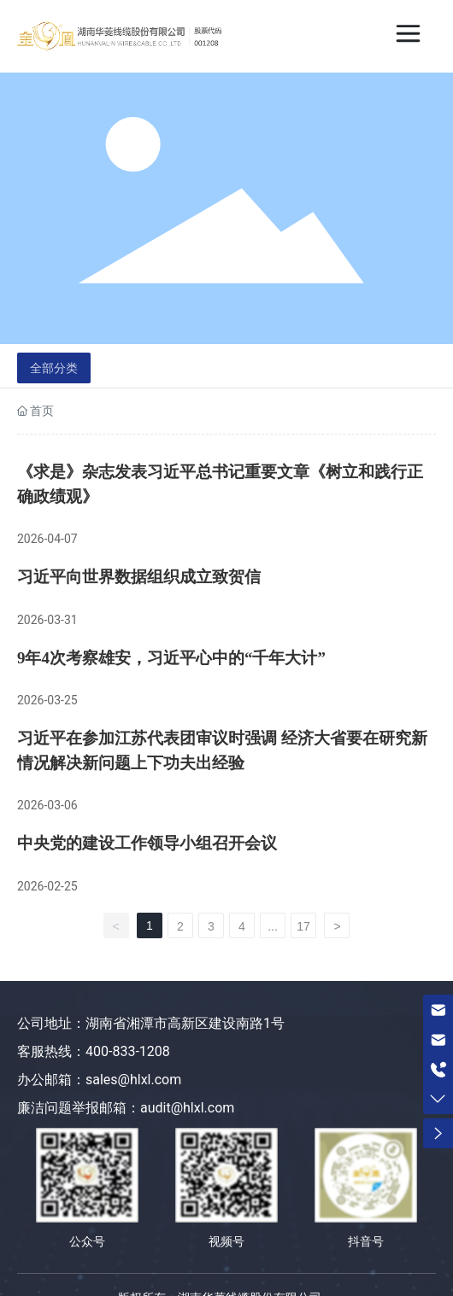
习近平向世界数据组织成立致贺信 (139, 577)
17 (303, 926)
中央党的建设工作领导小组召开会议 (147, 843)
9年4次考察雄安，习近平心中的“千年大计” (171, 658)
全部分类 (54, 368)
